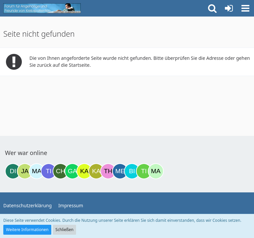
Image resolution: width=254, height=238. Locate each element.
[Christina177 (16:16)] (60, 171)
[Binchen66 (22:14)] (132, 171)
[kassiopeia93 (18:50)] (84, 171)
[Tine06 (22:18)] (144, 171)
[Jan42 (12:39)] (25, 171)
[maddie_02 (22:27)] (156, 171)
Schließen (64, 229)
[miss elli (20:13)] (120, 171)
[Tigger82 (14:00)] (49, 171)
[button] (245, 8)
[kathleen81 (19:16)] (96, 171)
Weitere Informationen (27, 229)
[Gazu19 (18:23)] (72, 171)
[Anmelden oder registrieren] (228, 8)
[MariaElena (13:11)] (37, 171)
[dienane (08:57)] (13, 171)
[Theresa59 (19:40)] (108, 171)
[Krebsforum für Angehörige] (42, 8)
